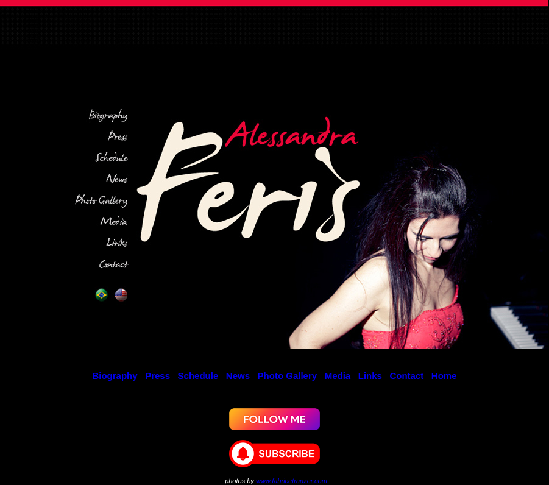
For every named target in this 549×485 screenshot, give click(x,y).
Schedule (198, 375)
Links (370, 375)
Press (157, 375)
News (238, 375)
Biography (114, 375)
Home (444, 375)
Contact (406, 375)
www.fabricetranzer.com (291, 480)
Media (338, 375)
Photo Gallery (287, 375)
